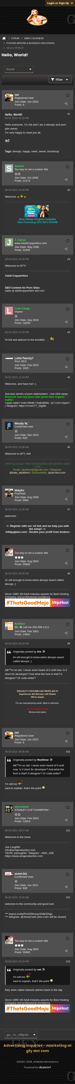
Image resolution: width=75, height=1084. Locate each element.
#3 (68, 259)
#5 (68, 377)
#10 (68, 751)
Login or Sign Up (60, 3)
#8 (68, 573)
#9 (68, 643)
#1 (68, 114)
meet (34, 151)
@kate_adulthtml (20, 472)
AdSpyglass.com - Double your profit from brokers (37, 531)
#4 (68, 332)
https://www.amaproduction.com (24, 856)
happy (26, 151)
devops (17, 151)
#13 (68, 961)
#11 (68, 830)
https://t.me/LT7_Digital (32, 405)
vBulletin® (45, 1067)
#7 (68, 509)
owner (42, 151)
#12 (68, 897)
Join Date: (21, 101)
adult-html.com (56, 472)
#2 (68, 190)
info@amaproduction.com (20, 850)
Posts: (18, 104)
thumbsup (53, 151)
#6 (68, 447)
